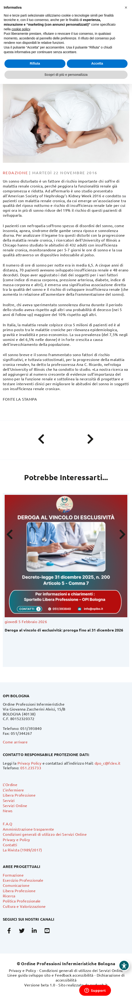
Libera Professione (19, 795)
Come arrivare (15, 741)
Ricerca (9, 895)
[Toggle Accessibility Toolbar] (124, 965)
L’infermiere (13, 789)
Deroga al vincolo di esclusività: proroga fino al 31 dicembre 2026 (64, 630)
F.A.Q (7, 823)
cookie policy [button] (20, 29)
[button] (126, 7)
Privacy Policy (30, 763)
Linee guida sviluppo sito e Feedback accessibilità (50, 975)
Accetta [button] (97, 63)
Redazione (15, 172)
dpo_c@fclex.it (108, 763)
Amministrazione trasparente (28, 829)
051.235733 (30, 767)
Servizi (9, 800)
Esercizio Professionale (23, 880)
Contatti (10, 844)
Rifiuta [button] (35, 63)
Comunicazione (16, 885)
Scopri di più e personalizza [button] (65, 74)
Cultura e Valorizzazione (24, 906)
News (8, 810)
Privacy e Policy (16, 839)
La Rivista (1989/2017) (22, 849)
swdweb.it (99, 984)
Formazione (13, 875)
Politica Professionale (22, 900)
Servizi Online (15, 805)
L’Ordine (10, 784)
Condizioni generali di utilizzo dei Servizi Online (45, 834)
